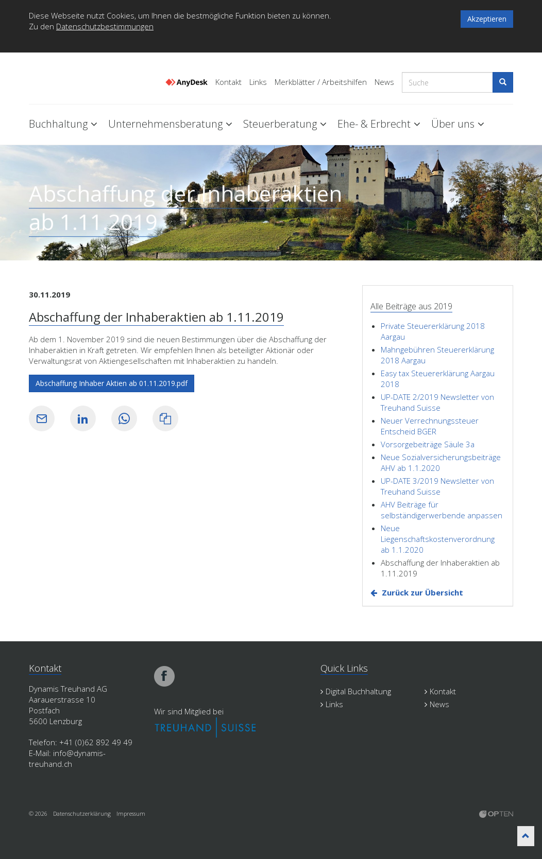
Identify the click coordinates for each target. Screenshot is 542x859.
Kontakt (228, 82)
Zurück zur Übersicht (422, 592)
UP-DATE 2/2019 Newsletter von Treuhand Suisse (437, 402)
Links (258, 82)
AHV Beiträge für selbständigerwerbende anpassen (441, 509)
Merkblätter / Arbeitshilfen (321, 82)
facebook (164, 676)
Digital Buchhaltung (355, 691)
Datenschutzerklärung (82, 813)
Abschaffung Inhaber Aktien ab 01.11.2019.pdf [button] (112, 383)
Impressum (130, 813)
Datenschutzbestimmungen (105, 26)
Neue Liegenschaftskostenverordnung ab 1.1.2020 (438, 539)
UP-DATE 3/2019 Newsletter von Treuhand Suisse (437, 486)
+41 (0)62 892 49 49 (95, 742)
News (384, 82)
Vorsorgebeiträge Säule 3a (428, 444)
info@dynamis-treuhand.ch (67, 758)
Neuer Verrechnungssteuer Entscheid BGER (430, 425)
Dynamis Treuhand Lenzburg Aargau (80, 78)
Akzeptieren (486, 19)
